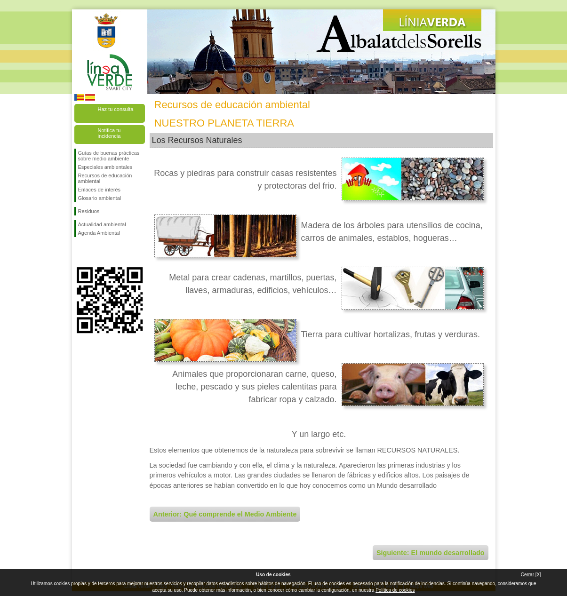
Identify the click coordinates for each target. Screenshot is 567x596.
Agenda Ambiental (99, 233)
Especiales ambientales (105, 167)
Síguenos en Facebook (80, 252)
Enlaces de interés (99, 189)
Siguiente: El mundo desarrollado (430, 552)
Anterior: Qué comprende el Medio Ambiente (225, 514)
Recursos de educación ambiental (105, 178)
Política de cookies (395, 590)
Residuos (89, 211)
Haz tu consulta (116, 109)
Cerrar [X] (531, 574)
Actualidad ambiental (102, 224)
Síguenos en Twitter (95, 252)
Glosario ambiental (99, 198)
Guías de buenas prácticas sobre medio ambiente (109, 155)
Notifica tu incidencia (109, 133)
